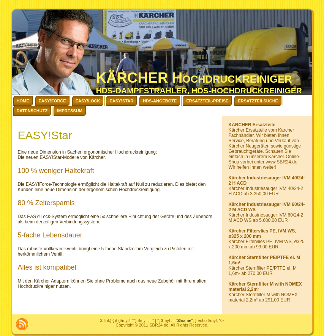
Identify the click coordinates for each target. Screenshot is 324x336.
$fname (184, 320)
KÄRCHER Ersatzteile (252, 124)
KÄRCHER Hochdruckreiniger (194, 78)
